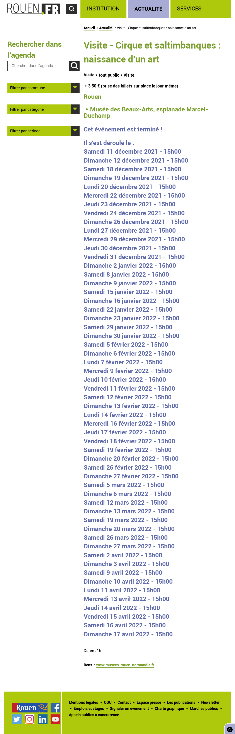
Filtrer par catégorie (27, 109)
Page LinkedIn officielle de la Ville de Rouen (43, 719)
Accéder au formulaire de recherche (73, 16)
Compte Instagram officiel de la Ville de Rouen (29, 719)
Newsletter (210, 702)
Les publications (181, 702)
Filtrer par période (25, 130)
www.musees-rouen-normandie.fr (125, 664)
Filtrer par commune (27, 87)
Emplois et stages (89, 708)
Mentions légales (83, 702)
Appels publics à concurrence (94, 714)
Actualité (148, 8)
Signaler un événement (129, 708)
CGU (108, 702)
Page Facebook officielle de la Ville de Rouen (55, 707)
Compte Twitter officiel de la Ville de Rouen (17, 719)
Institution (103, 8)
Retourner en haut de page (229, 728)
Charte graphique (169, 708)
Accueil (89, 27)
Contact (124, 702)
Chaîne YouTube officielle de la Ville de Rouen (55, 719)
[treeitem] (104, 9)
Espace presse (149, 702)
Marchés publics (204, 708)
